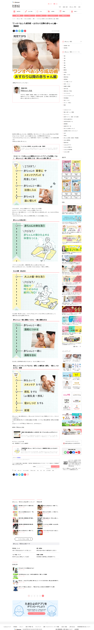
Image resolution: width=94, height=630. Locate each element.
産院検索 (65, 123)
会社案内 (77, 629)
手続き (65, 135)
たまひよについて (67, 109)
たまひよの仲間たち (68, 147)
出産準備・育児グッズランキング (70, 130)
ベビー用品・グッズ (68, 81)
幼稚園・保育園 (67, 86)
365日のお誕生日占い (68, 119)
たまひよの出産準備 (68, 149)
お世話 (65, 72)
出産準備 (51, 11)
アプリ (29, 15)
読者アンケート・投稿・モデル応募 (71, 116)
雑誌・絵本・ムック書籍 (69, 112)
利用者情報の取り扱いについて (83, 626)
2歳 (43, 470)
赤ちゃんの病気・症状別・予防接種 (71, 137)
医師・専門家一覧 (29, 626)
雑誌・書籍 (18, 15)
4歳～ (65, 65)
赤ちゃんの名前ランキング (69, 128)
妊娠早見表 (16, 11)
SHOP (50, 3)
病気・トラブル (67, 74)
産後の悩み (66, 77)
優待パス (74, 11)
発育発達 (65, 79)
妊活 (79, 6)
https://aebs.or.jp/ (71, 465)
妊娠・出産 (65, 6)
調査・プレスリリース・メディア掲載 (51, 626)
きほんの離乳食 (67, 140)
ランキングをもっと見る (23, 539)
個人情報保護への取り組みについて (64, 629)
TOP (60, 6)
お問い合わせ (72, 626)
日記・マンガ (66, 100)
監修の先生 (66, 142)
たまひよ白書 (66, 151)
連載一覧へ (75, 346)
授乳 (34, 18)
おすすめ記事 (48, 470)
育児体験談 (66, 98)
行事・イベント (67, 84)
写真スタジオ (64, 15)
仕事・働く (66, 88)
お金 (65, 133)
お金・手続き (28, 11)
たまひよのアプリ (67, 144)
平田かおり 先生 (26, 90)
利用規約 (15, 626)
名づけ (39, 11)
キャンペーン (52, 15)
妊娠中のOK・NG (67, 126)
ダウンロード (36, 613)
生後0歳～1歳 (66, 45)
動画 (53, 470)
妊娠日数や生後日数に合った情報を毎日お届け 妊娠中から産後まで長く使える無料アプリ (36, 610)
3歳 (64, 63)
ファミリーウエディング (69, 95)
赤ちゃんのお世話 (28, 18)
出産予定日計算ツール (68, 121)
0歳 (37, 470)
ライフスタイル (67, 93)
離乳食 (62, 11)
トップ (13, 18)
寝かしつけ (19, 470)
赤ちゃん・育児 (73, 6)
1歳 (40, 470)
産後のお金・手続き (68, 91)
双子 (26, 98)
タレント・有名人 (67, 102)
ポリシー (21, 626)
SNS (41, 15)
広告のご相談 (64, 626)
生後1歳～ (66, 47)
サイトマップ (38, 626)
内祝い (56, 3)
